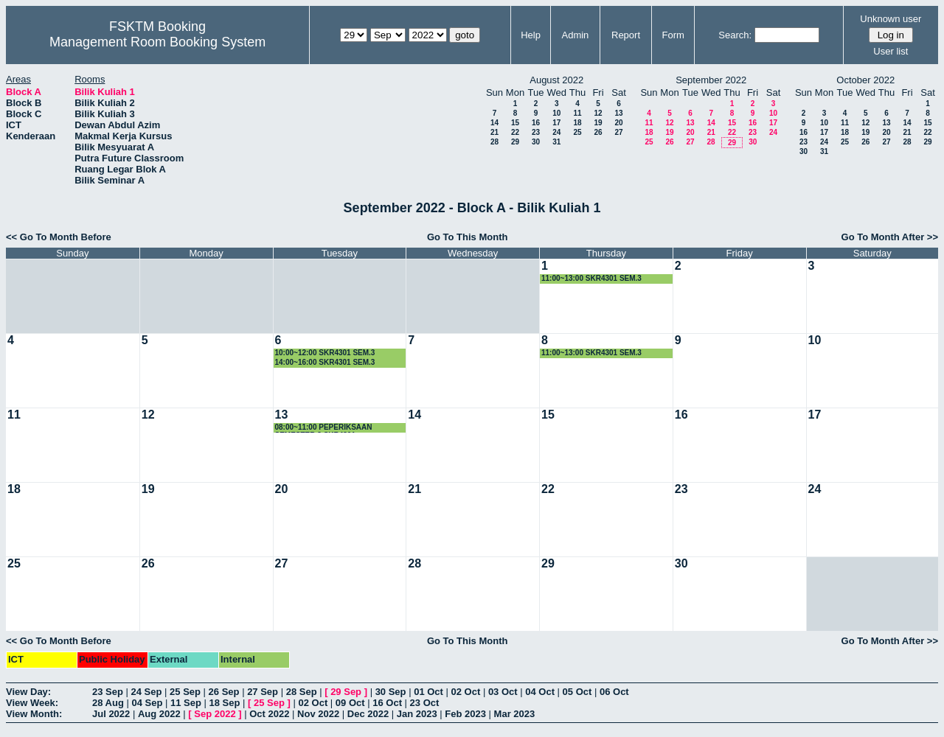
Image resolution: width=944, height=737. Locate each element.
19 (598, 123)
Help (531, 35)
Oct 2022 (269, 713)
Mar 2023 (514, 713)
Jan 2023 (417, 713)
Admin (575, 35)
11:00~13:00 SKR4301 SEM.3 (591, 278)
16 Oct (387, 702)
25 (577, 132)
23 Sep (107, 691)
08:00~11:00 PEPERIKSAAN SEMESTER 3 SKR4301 (323, 428)
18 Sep (224, 702)
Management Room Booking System (157, 42)
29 (515, 142)
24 (556, 132)
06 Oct (614, 691)
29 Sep (345, 691)
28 (494, 142)
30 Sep (390, 691)
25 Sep (185, 691)
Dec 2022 (368, 713)
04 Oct (540, 691)
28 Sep (301, 691)
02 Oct (466, 691)
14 (494, 123)
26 (598, 132)
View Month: (34, 713)
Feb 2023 (465, 713)
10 (556, 113)
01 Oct (428, 691)
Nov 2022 (318, 713)
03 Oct (503, 691)
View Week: (32, 702)
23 (536, 132)
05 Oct (577, 691)
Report (625, 35)
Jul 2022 (111, 713)
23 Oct (425, 702)
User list (890, 51)
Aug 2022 (159, 713)
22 (515, 132)
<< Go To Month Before (58, 236)
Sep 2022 (214, 713)
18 (577, 123)
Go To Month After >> (889, 236)
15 (515, 123)
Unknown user (890, 18)
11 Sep (185, 702)
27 (618, 132)
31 (556, 142)
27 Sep (262, 691)
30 (536, 142)
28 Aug (108, 702)
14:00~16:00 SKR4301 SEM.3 (325, 362)
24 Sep (146, 691)
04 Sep (146, 702)
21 (494, 132)
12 (598, 113)
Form (673, 35)
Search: (735, 35)
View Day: (28, 691)
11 (577, 113)
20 (618, 123)
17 (556, 123)
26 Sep (224, 691)
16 (536, 123)
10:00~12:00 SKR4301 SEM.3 (325, 353)
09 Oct (350, 702)
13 (618, 113)
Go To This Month (467, 236)
